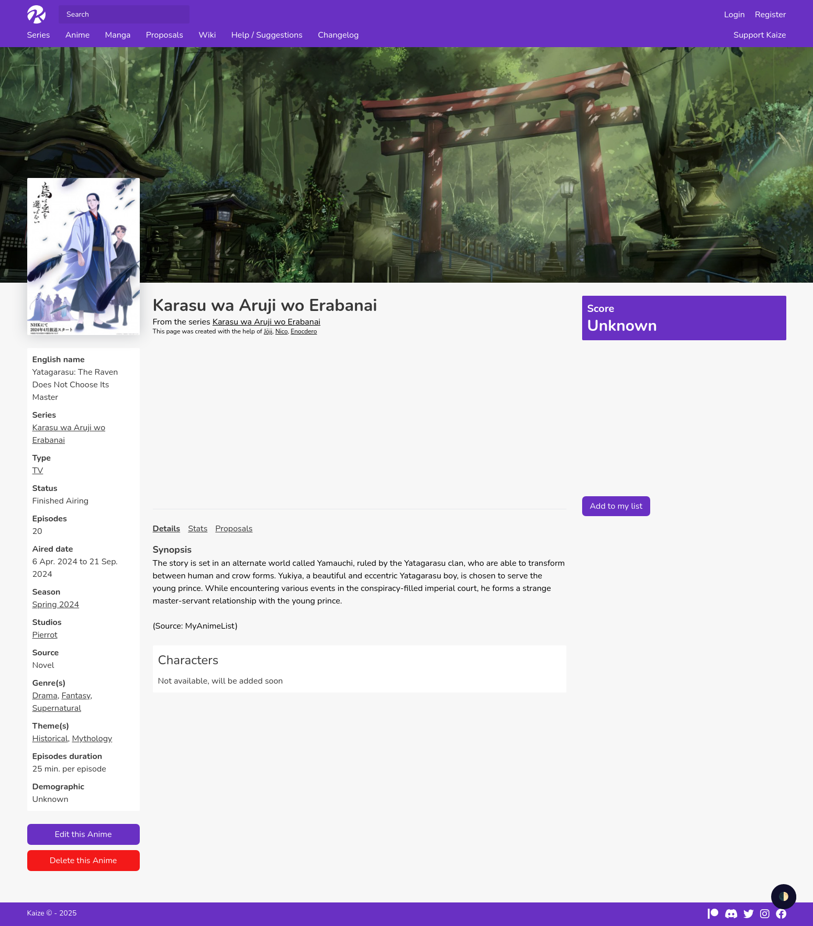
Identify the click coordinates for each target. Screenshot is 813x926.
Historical (50, 738)
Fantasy (75, 695)
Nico (281, 331)
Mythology (92, 738)
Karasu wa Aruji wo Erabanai (266, 322)
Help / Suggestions (267, 35)
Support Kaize (759, 35)
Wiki (207, 35)
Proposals (164, 35)
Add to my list (616, 506)
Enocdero (304, 331)
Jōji (268, 331)
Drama (45, 695)
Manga (117, 35)
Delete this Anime (83, 860)
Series (38, 35)
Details (167, 528)
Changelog (338, 35)
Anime (77, 35)
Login (734, 14)
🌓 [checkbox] (783, 896)
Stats (197, 528)
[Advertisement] (359, 422)
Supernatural (56, 708)
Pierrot (45, 635)
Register (770, 14)
